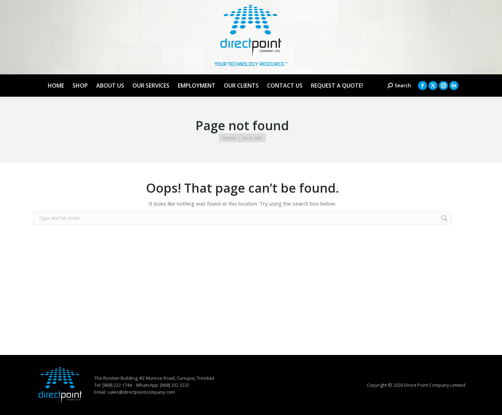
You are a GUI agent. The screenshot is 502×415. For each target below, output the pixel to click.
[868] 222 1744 (117, 385)
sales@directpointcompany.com (141, 392)
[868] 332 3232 (174, 385)
